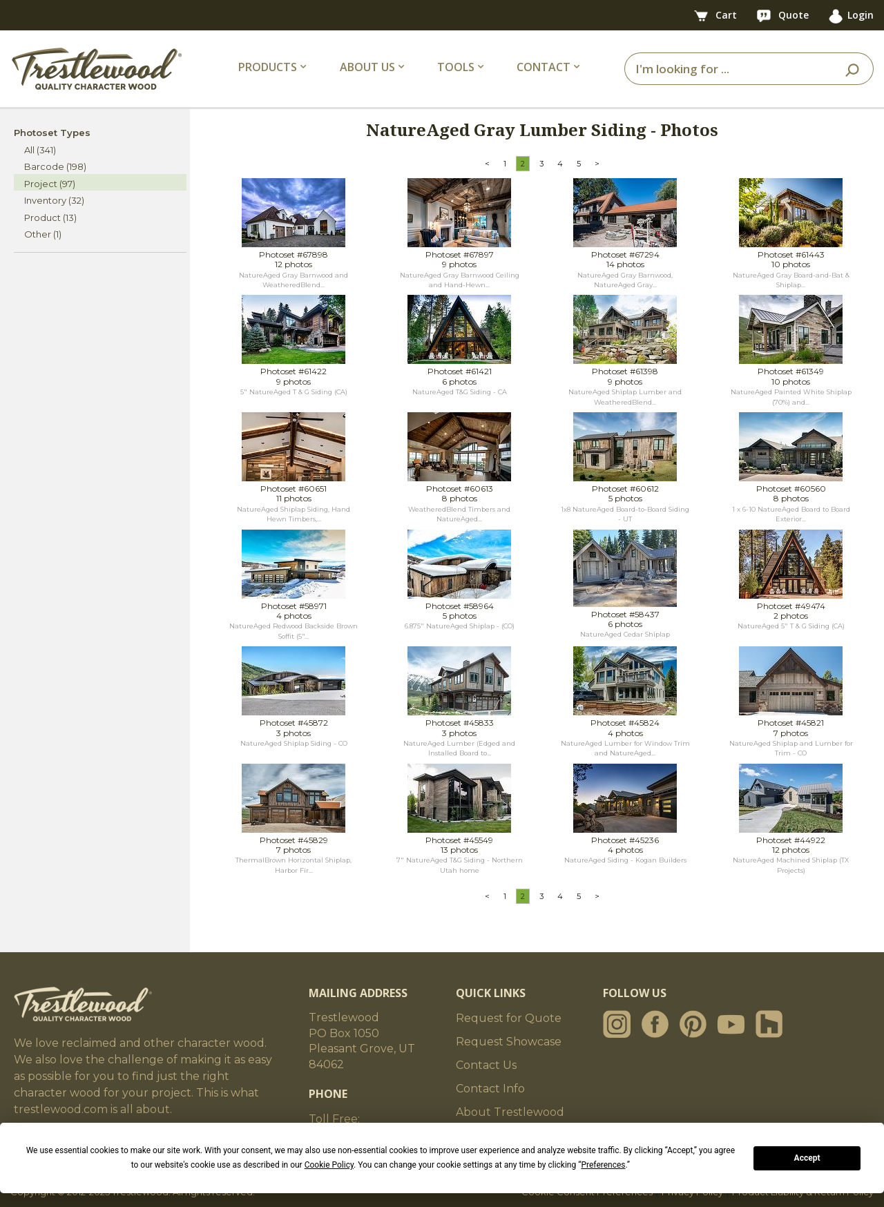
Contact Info (490, 1088)
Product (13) (50, 217)
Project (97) (49, 183)
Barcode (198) (55, 166)
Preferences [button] (603, 1165)
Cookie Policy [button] (329, 1165)
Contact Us (486, 1065)
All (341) (40, 149)
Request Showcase (508, 1041)
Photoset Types (52, 132)
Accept (807, 1158)
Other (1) (42, 234)
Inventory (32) (54, 200)
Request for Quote (508, 1018)
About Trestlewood (510, 1112)
